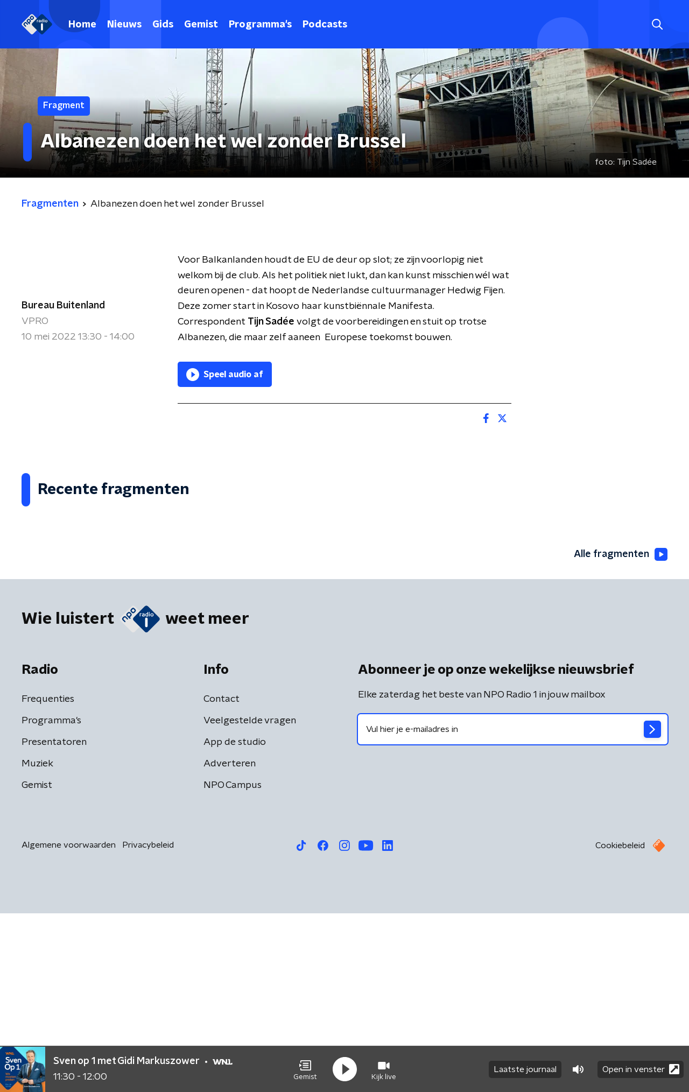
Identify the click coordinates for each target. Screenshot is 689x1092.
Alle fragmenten (620, 733)
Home (82, 25)
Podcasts (325, 25)
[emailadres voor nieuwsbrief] (512, 908)
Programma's (260, 25)
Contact (221, 878)
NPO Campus (232, 964)
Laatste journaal (525, 1069)
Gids (162, 25)
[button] (305, 1069)
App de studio (234, 921)
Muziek (37, 942)
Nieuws (124, 25)
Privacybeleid (148, 1023)
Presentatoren (54, 921)
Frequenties (48, 878)
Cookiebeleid (620, 1024)
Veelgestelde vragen (249, 899)
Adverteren (229, 942)
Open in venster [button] (640, 1069)
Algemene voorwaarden (69, 1023)
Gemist (201, 25)
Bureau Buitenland (63, 306)
